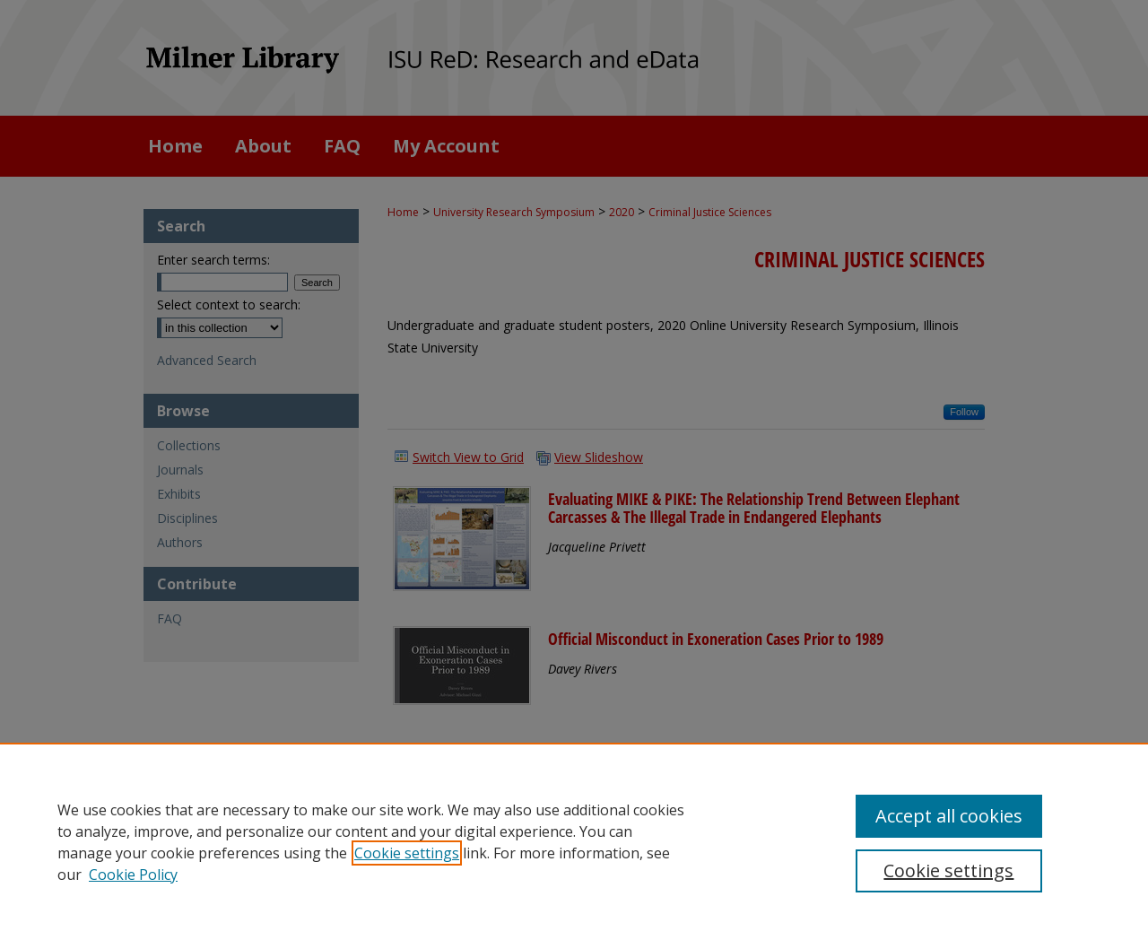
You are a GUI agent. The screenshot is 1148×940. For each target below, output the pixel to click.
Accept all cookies (948, 816)
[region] (574, 841)
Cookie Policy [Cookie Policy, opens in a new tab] (133, 874)
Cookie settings (406, 853)
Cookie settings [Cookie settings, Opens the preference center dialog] (948, 870)
